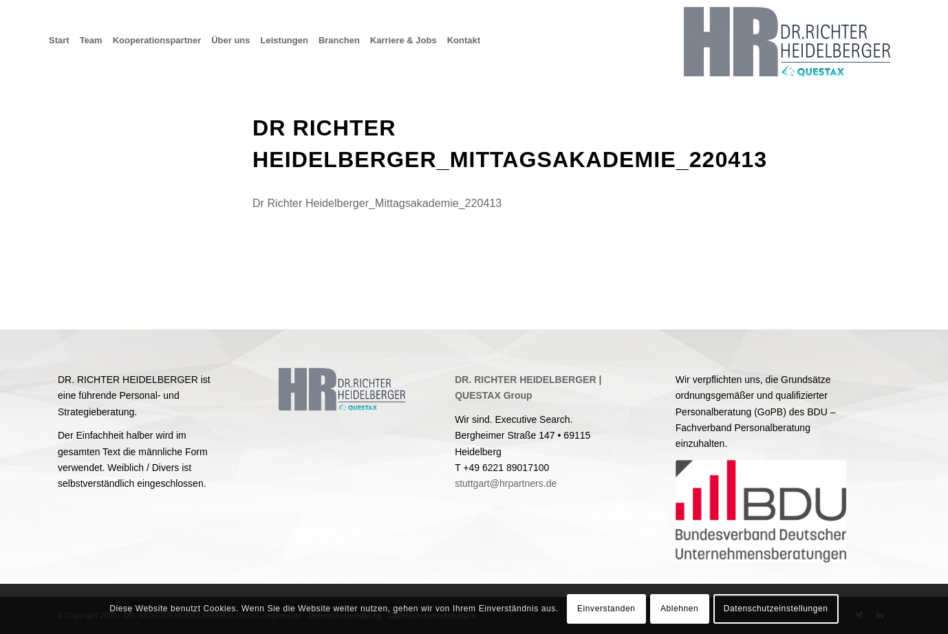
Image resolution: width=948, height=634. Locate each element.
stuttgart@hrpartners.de (506, 483)
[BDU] (761, 511)
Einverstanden (606, 608)
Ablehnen (679, 608)
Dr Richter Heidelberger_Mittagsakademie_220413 (377, 203)
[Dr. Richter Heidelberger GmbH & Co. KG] (787, 40)
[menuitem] (64, 40)
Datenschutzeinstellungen (776, 608)
